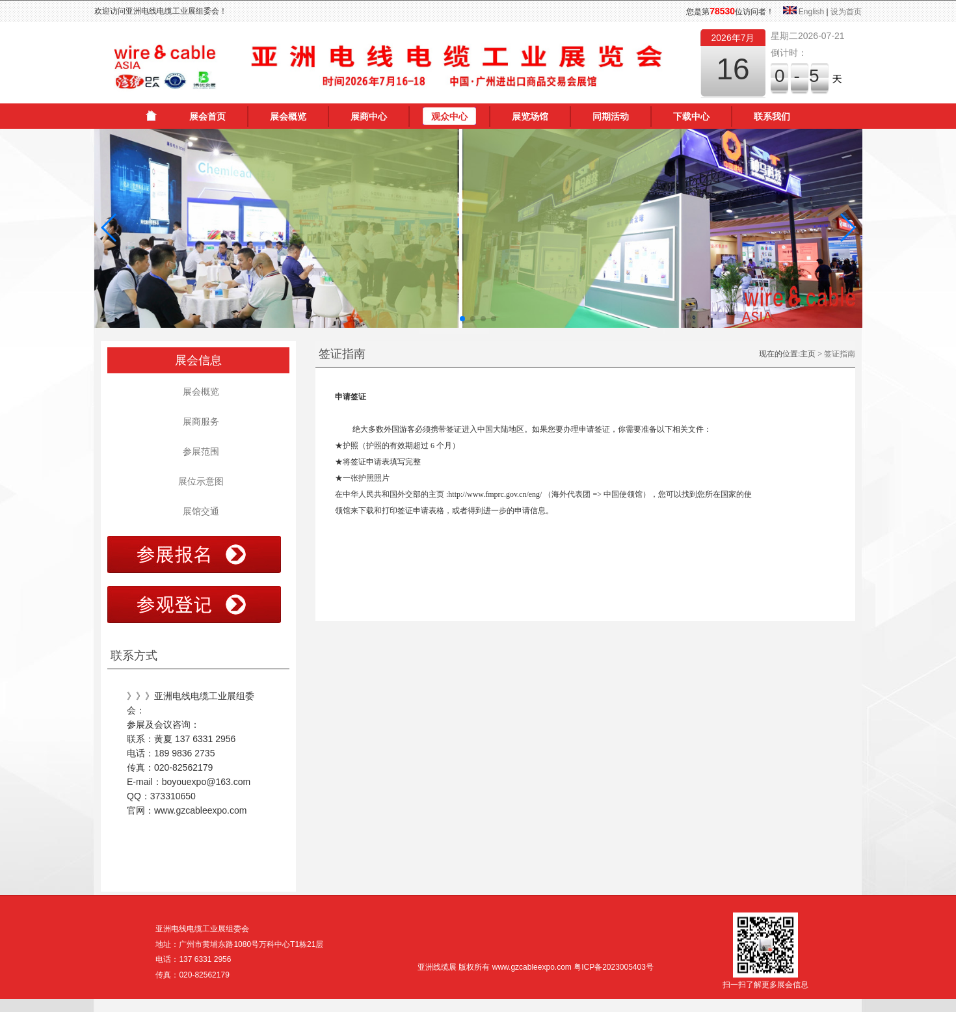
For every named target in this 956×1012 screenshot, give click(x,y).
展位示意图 (198, 481)
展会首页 (207, 116)
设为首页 (846, 11)
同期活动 (610, 116)
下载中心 (691, 116)
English (811, 11)
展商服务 (198, 421)
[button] (109, 227)
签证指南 (839, 353)
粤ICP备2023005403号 (614, 967)
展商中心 (369, 116)
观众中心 (449, 116)
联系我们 (772, 116)
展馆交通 (198, 511)
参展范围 (198, 451)
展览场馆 (530, 116)
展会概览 (288, 116)
